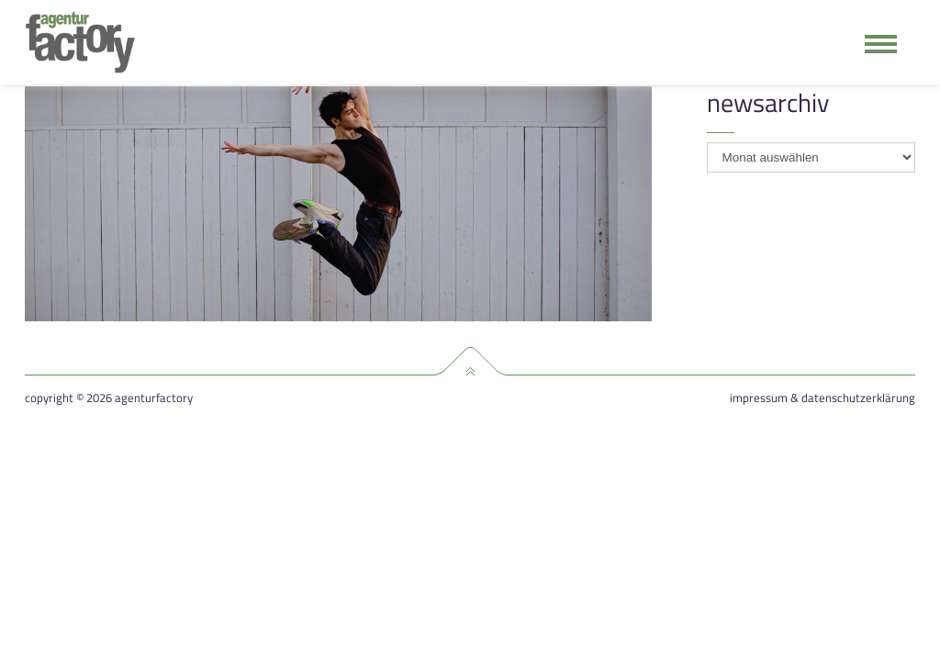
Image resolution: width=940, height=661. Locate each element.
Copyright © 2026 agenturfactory (109, 398)
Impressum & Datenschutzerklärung (822, 398)
